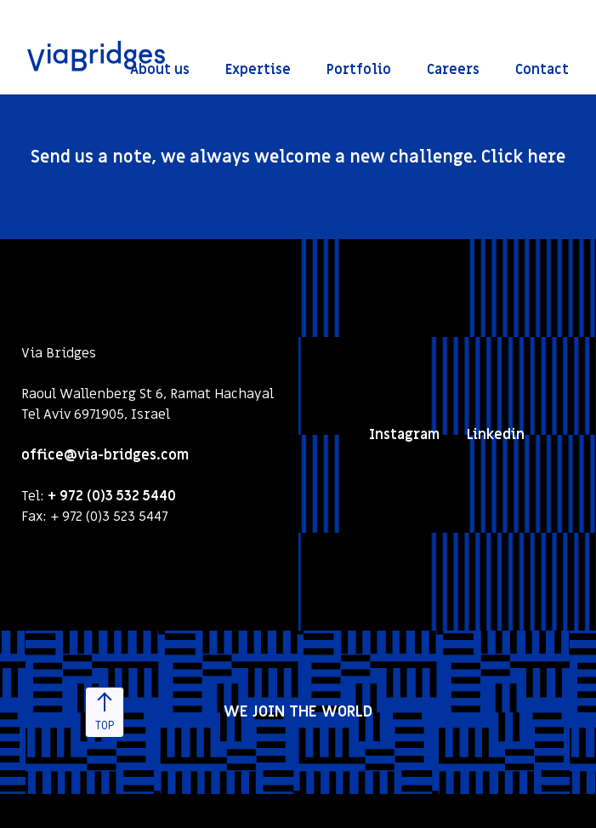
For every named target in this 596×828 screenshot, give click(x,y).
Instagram (404, 434)
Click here (523, 157)
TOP (104, 714)
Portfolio (358, 69)
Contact (542, 69)
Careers (453, 69)
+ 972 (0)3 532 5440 (112, 496)
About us (160, 69)
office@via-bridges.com (105, 455)
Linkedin (496, 434)
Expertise (258, 69)
